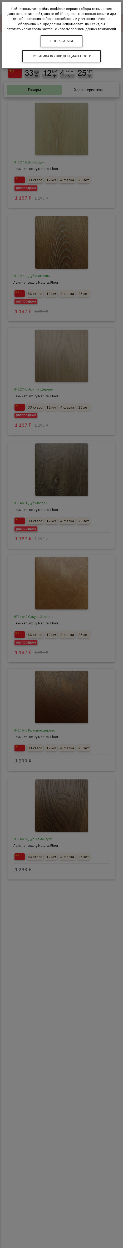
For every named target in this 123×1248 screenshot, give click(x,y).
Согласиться (61, 41)
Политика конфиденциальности (61, 56)
